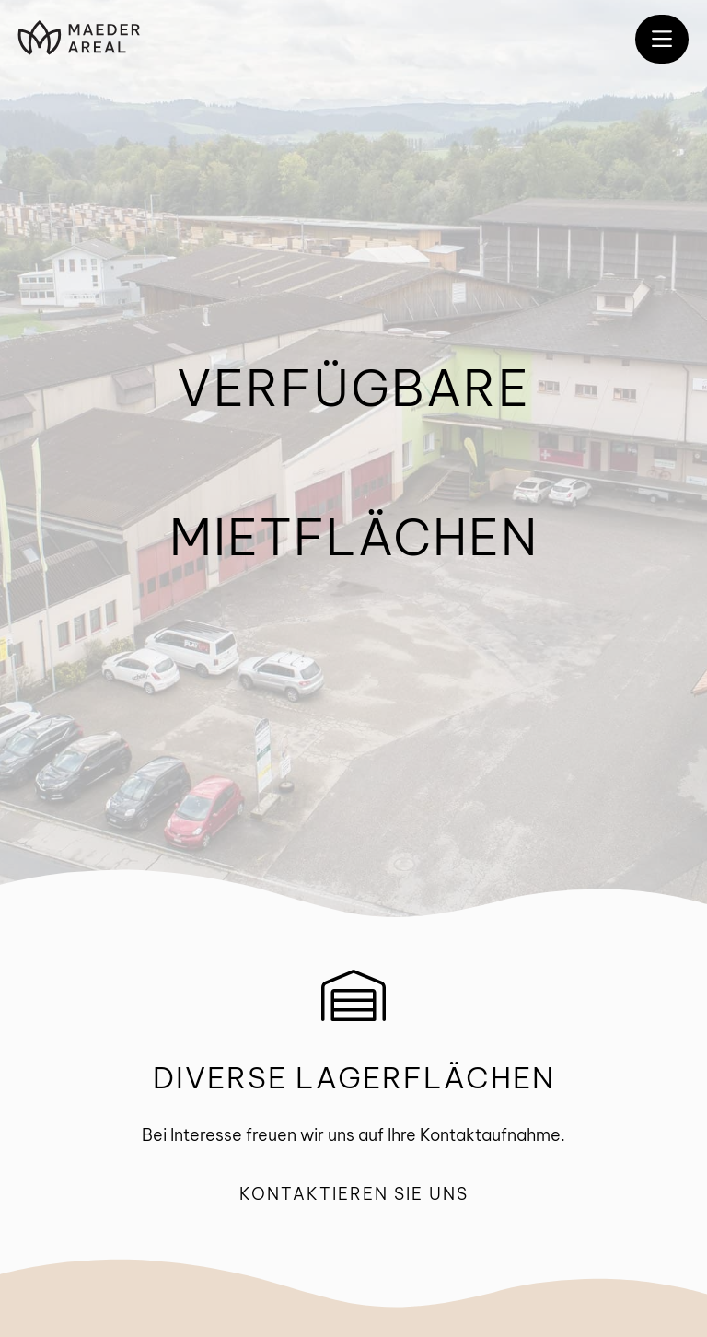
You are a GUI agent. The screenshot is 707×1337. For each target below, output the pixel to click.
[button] (662, 39)
